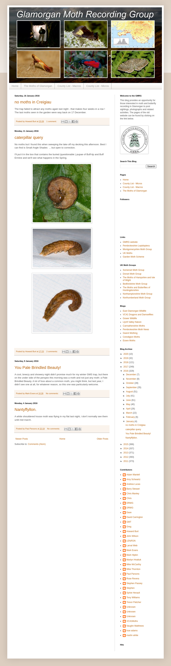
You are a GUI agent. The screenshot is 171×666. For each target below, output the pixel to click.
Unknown (131, 607)
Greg (128, 526)
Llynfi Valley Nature (132, 322)
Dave (129, 512)
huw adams (132, 630)
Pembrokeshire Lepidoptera (136, 245)
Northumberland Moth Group (137, 297)
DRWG (129, 503)
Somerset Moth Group (133, 270)
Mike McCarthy (133, 564)
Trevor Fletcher (133, 602)
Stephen (130, 588)
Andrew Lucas (133, 484)
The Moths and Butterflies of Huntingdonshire (136, 288)
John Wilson (132, 536)
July (128, 396)
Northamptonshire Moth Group (137, 294)
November (131, 379)
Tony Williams (133, 597)
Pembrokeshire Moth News (136, 329)
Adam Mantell (133, 474)
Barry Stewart (133, 489)
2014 (126, 448)
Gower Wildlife (130, 318)
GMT (128, 522)
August (130, 391)
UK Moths (127, 253)
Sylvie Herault (133, 592)
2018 (126, 362)
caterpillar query (29, 137)
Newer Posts (21, 439)
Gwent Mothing (130, 333)
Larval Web (131, 545)
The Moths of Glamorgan (38, 85)
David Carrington (134, 517)
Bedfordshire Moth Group (135, 284)
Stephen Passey (134, 583)
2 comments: (52, 351)
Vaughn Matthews (135, 626)
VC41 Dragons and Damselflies (138, 314)
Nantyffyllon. (26, 409)
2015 (126, 444)
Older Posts (102, 439)
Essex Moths (129, 340)
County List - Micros (97, 85)
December (131, 374)
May (128, 404)
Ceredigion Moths (131, 337)
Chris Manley (132, 493)
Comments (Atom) (36, 444)
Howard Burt (132, 531)
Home (15, 85)
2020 (126, 354)
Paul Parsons (132, 574)
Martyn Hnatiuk (133, 559)
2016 (126, 371)
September (131, 387)
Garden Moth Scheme (133, 256)
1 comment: (51, 121)
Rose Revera (132, 578)
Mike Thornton (133, 569)
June (128, 400)
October (130, 383)
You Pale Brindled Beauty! (38, 367)
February (130, 417)
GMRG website (130, 242)
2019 (126, 358)
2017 (126, 366)
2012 (126, 457)
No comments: (52, 393)
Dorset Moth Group (132, 274)
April (128, 408)
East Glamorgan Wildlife (134, 311)
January (130, 421)
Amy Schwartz (133, 479)
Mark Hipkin (132, 555)
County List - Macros (69, 85)
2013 (126, 452)
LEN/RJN (131, 541)
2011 (126, 461)
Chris (129, 498)
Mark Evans (132, 550)
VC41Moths (132, 621)
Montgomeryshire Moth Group (137, 249)
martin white (132, 635)
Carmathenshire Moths (134, 326)
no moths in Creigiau (33, 102)
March (129, 413)
